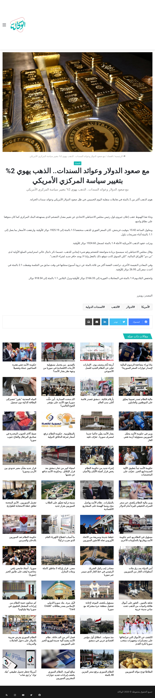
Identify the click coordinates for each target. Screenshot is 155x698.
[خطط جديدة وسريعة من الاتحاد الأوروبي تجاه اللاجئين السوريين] (97, 524)
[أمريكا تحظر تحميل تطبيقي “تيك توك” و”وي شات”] (19, 659)
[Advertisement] (89, 25)
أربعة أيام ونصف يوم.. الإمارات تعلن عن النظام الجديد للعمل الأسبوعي (98, 368)
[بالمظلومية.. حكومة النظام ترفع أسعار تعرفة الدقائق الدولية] (58, 420)
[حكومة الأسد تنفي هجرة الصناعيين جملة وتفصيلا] (19, 352)
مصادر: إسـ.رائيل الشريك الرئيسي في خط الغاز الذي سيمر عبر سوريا (97, 571)
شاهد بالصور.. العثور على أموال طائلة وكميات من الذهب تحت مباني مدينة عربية (137, 606)
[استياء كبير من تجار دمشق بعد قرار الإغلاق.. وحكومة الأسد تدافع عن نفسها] (58, 455)
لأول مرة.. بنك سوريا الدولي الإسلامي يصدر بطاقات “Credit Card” (59, 606)
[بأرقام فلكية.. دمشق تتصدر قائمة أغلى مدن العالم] (97, 386)
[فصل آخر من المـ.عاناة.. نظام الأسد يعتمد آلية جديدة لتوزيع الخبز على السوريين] (58, 624)
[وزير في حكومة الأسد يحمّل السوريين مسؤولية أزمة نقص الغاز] (135, 420)
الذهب (114, 307)
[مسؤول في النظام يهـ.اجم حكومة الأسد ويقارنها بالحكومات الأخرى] (135, 524)
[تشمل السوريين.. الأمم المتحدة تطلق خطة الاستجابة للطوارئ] (19, 489)
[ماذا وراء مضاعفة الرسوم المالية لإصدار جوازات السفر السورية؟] (135, 352)
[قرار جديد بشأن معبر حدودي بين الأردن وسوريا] (19, 455)
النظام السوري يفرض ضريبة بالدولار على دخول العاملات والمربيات (22, 640)
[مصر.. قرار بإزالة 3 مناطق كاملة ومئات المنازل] (58, 555)
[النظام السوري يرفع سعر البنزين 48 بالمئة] (97, 659)
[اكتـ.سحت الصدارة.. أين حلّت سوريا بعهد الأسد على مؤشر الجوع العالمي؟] (58, 386)
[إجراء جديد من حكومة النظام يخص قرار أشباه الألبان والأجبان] (97, 455)
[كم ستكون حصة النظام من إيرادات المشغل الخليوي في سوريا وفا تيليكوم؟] (19, 590)
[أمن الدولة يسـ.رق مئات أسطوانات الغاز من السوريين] (135, 555)
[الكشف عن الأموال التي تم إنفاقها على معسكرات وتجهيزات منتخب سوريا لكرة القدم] (135, 624)
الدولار (129, 307)
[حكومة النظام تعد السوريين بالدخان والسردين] (19, 524)
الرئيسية (120, 156)
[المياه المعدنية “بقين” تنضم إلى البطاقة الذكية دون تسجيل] (19, 386)
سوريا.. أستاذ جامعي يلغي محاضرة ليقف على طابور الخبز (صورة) (21, 571)
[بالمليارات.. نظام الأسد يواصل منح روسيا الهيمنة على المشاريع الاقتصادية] (97, 489)
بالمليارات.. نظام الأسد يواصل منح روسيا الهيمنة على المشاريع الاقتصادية (98, 505)
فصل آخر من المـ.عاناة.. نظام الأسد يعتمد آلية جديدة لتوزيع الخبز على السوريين (58, 640)
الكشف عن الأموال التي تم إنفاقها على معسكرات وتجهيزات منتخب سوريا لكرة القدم (135, 640)
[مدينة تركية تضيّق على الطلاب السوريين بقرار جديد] (58, 489)
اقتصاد (110, 156)
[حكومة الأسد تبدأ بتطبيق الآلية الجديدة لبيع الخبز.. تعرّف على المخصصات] (135, 455)
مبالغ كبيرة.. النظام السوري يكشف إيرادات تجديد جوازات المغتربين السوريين (60, 675)
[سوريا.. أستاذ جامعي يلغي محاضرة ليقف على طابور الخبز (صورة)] (19, 555)
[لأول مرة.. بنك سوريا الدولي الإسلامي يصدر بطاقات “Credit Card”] (58, 590)
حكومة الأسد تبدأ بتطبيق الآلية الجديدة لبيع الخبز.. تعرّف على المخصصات (137, 471)
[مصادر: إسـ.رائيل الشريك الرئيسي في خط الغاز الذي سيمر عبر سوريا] (97, 555)
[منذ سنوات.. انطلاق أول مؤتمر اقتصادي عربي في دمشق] (97, 624)
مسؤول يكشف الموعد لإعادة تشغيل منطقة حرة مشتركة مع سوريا (99, 606)
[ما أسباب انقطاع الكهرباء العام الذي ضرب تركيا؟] (58, 524)
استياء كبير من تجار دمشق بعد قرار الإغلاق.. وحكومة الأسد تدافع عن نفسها (58, 471)
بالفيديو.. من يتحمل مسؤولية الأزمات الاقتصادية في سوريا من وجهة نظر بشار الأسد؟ (59, 368)
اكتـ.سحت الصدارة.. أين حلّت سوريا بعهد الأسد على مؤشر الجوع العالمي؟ (60, 402)
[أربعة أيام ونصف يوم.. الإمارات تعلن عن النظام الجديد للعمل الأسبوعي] (97, 352)
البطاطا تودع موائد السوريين (138, 671)
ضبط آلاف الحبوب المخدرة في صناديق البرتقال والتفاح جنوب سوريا (21, 436)
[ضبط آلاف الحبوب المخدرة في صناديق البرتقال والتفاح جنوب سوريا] (19, 420)
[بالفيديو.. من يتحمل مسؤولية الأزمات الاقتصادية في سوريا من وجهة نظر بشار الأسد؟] (58, 352)
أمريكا (144, 307)
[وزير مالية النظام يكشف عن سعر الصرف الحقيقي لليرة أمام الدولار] (135, 489)
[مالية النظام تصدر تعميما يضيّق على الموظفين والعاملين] (135, 386)
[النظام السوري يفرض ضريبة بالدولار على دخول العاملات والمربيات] (19, 624)
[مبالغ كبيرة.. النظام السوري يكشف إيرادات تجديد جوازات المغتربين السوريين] (58, 659)
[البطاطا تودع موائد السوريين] (135, 659)
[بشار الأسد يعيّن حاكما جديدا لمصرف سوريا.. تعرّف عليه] (97, 420)
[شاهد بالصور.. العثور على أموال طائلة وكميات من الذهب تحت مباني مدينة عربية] (135, 590)
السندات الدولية (94, 307)
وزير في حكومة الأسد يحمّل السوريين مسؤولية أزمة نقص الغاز (138, 436)
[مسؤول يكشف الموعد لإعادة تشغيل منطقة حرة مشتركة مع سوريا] (97, 590)
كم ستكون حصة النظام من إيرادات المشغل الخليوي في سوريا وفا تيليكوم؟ (22, 606)
